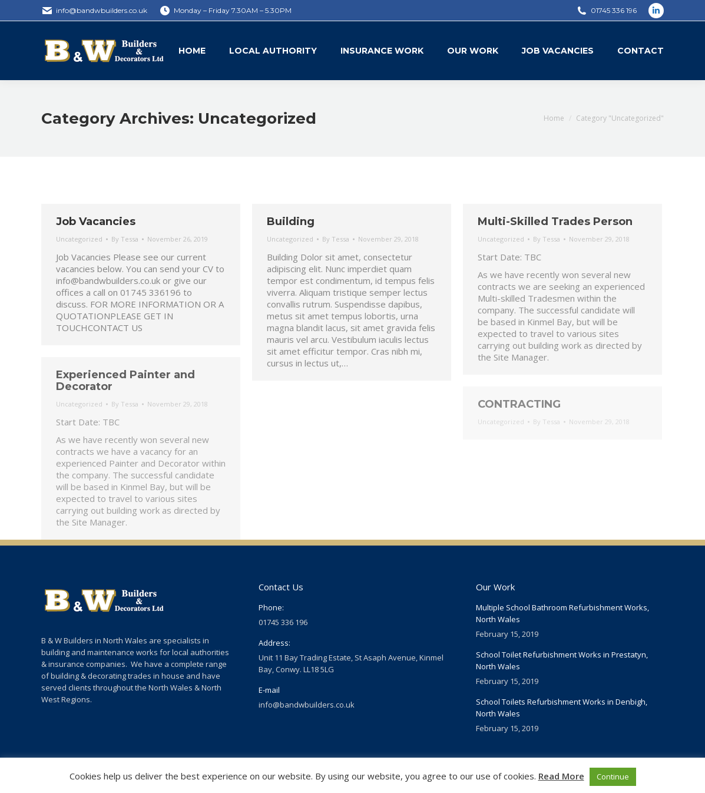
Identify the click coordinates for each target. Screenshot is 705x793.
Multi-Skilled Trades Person (555, 221)
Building (291, 221)
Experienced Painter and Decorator (125, 380)
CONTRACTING (519, 404)
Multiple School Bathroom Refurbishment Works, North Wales (562, 613)
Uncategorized (79, 238)
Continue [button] (613, 776)
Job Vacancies (95, 221)
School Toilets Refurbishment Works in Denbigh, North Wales (561, 707)
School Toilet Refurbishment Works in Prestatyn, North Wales (562, 660)
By (124, 238)
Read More (561, 776)
